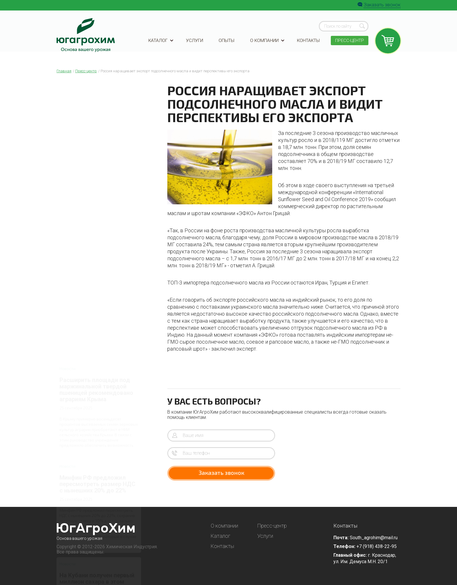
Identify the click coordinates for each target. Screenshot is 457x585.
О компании (266, 44)
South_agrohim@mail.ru (374, 537)
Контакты (307, 44)
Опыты (226, 44)
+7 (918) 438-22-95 (376, 546)
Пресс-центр (349, 44)
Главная (64, 71)
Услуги (194, 44)
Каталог (161, 44)
